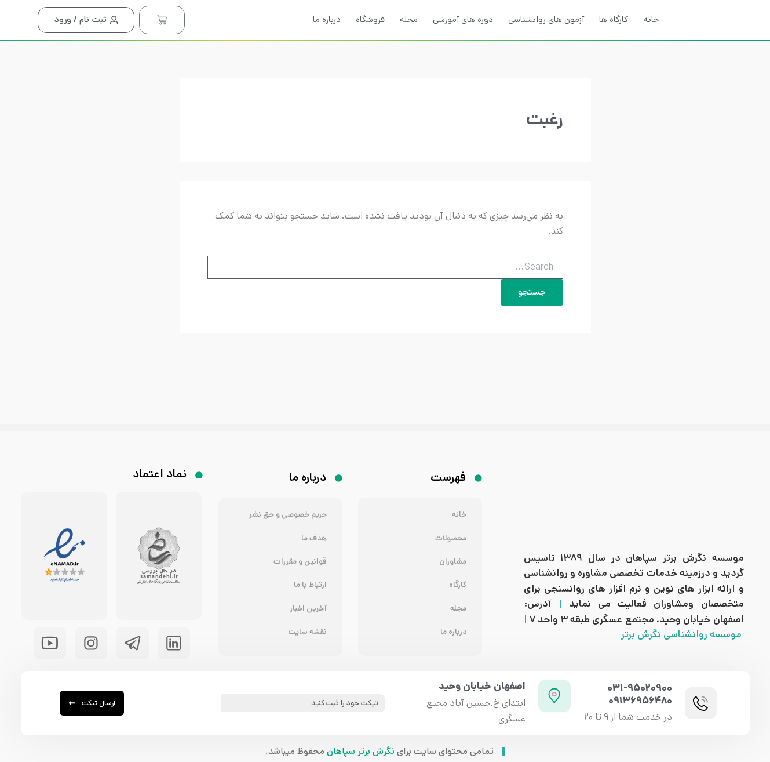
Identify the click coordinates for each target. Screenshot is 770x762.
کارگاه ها (613, 41)
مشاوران (451, 548)
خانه (651, 41)
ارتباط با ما (309, 573)
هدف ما (312, 522)
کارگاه (457, 573)
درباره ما (327, 41)
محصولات (448, 522)
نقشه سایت (305, 624)
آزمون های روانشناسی (546, 41)
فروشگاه (370, 41)
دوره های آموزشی (463, 41)
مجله (409, 41)
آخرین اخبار (307, 599)
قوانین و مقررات (297, 548)
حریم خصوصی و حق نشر (283, 497)
